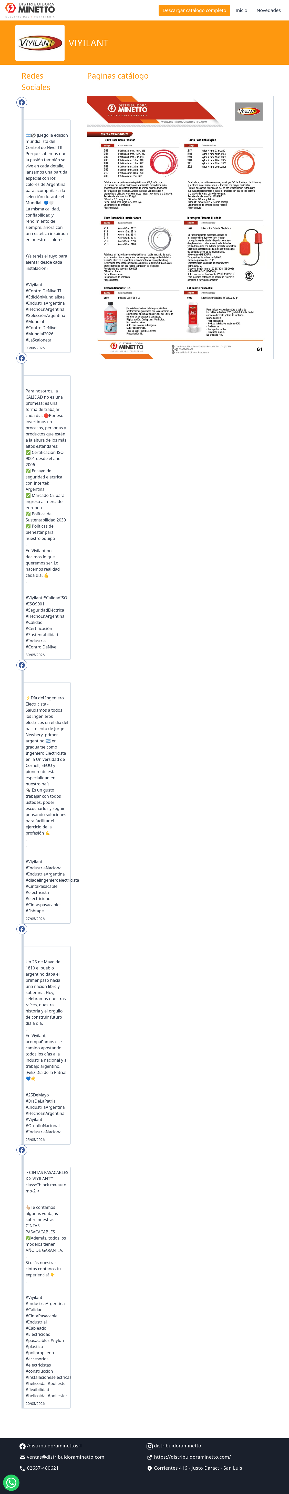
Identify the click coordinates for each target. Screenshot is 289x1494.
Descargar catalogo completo (194, 10)
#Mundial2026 (39, 334)
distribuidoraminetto (174, 1446)
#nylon (57, 1340)
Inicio (241, 10)
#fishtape (35, 911)
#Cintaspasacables (43, 905)
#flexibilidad (37, 1389)
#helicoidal (36, 1383)
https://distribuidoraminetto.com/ (189, 1457)
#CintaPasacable (41, 886)
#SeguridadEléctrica (45, 610)
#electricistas (38, 1365)
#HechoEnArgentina (45, 309)
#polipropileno (40, 1353)
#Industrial (36, 1322)
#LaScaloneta (38, 340)
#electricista (37, 892)
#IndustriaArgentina (45, 303)
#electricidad (38, 898)
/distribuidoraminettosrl (50, 1446)
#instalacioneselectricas (48, 1377)
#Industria (36, 641)
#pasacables (37, 1340)
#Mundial (35, 321)
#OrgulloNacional (43, 1125)
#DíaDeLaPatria (41, 1101)
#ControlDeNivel (41, 327)
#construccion (39, 1371)
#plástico (34, 1346)
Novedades (268, 10)
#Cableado (36, 1328)
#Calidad (34, 622)
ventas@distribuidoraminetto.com (62, 1457)
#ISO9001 (35, 604)
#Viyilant (34, 284)
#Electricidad (38, 1334)
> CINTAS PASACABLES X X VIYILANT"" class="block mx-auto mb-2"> (47, 1182)
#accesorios (37, 1359)
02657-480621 (39, 1468)
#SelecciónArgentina (45, 315)
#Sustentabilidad (42, 634)
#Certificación (39, 628)
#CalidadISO (55, 598)
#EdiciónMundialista (45, 297)
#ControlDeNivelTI (43, 291)
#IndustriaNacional (44, 868)
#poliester (57, 1383)
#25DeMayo (37, 1095)
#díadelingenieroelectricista (52, 880)
